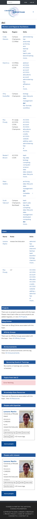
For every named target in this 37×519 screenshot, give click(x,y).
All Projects (23, 317)
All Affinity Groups (19, 338)
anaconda (26, 41)
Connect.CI (13, 516)
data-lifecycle (28, 96)
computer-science (27, 166)
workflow (26, 108)
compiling (26, 162)
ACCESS (26, 65)
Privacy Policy (10, 514)
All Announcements (12, 353)
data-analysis (27, 172)
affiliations (26, 84)
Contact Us (23, 516)
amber (32, 246)
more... (25, 58)
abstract (26, 63)
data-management (27, 99)
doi (24, 103)
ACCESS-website (26, 137)
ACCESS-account (26, 69)
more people (9, 444)
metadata (26, 193)
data (24, 169)
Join (25, 2)
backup (25, 49)
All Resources (15, 398)
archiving (26, 44)
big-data (26, 158)
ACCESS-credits (26, 133)
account (26, 77)
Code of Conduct (25, 514)
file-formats (27, 105)
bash (24, 51)
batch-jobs (27, 53)
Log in (32, 2)
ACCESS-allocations (27, 73)
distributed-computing (27, 218)
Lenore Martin (10, 411)
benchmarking (28, 56)
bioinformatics (8, 486)
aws (24, 46)
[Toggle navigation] (33, 12)
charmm (33, 260)
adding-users (27, 141)
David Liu (6, 63)
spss (24, 196)
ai (23, 86)
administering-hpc (28, 38)
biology (25, 94)
